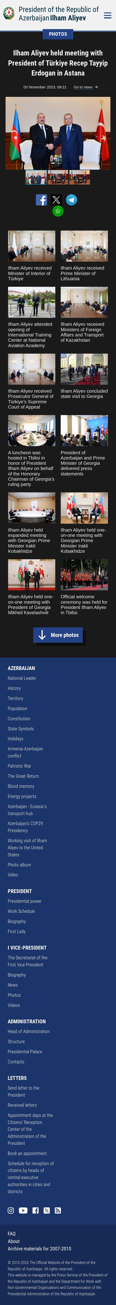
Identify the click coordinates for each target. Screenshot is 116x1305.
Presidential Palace (25, 1051)
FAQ (12, 1234)
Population (17, 708)
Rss (58, 1210)
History (14, 688)
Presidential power (24, 901)
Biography (17, 921)
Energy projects (22, 796)
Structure (16, 1041)
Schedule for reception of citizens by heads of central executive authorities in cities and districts (31, 1177)
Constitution (19, 718)
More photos (65, 635)
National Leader (22, 678)
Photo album (19, 865)
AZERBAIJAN (21, 668)
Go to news (83, 87)
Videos (14, 1005)
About (14, 1241)
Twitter (47, 1210)
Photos (14, 995)
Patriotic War (19, 766)
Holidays (15, 738)
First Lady (17, 931)
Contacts (16, 1061)
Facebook (36, 1210)
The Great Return (23, 776)
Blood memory (21, 786)
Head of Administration (29, 1031)
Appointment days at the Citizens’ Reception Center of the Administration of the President (30, 1129)
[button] (110, 133)
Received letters (22, 1105)
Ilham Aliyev (68, 18)
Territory (15, 698)
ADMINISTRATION (27, 1021)
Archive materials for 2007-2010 (39, 1249)
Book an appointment (27, 1153)
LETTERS (17, 1078)
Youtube (23, 1210)
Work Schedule (21, 911)
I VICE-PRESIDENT (27, 948)
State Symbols (21, 728)
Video (13, 874)
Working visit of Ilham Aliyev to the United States (27, 847)
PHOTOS (58, 34)
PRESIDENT (20, 891)
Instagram (11, 1210)
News (13, 985)
